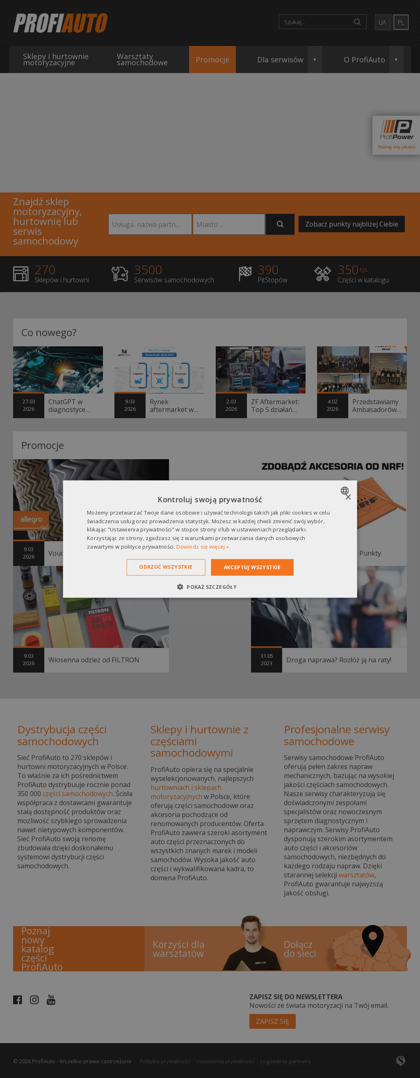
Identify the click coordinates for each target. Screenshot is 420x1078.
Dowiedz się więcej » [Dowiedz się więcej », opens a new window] (202, 546)
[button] (210, 587)
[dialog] (210, 539)
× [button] (348, 497)
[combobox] (345, 490)
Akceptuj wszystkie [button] (252, 566)
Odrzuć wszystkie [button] (165, 566)
